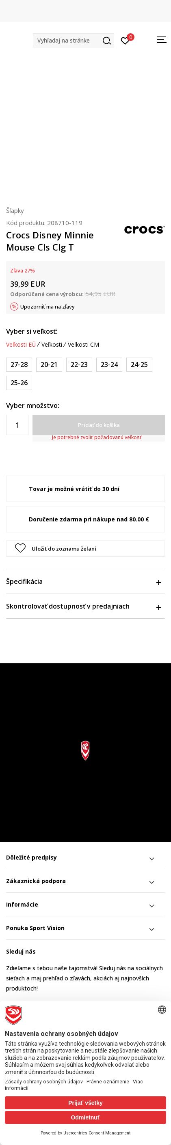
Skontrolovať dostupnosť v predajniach (83, 606)
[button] (73, 40)
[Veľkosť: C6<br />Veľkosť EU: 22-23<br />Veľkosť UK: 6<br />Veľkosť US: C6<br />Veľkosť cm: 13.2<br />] (79, 365)
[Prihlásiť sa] (125, 40)
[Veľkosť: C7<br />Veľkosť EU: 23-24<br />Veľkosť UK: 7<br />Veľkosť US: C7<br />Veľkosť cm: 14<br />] (109, 365)
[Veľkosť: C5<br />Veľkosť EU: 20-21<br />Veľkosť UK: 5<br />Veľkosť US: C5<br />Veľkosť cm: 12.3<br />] (49, 365)
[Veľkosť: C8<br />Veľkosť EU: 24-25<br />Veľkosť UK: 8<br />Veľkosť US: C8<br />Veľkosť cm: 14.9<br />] (139, 365)
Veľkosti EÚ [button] (21, 344)
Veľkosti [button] (51, 344)
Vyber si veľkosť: (31, 331)
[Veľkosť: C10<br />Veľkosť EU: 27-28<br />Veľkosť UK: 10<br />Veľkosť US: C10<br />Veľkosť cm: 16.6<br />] (19, 365)
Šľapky (15, 210)
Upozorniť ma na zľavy (47, 306)
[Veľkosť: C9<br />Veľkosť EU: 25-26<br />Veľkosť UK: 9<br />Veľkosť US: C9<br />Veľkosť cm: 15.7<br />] (19, 383)
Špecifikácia (83, 581)
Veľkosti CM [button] (83, 344)
